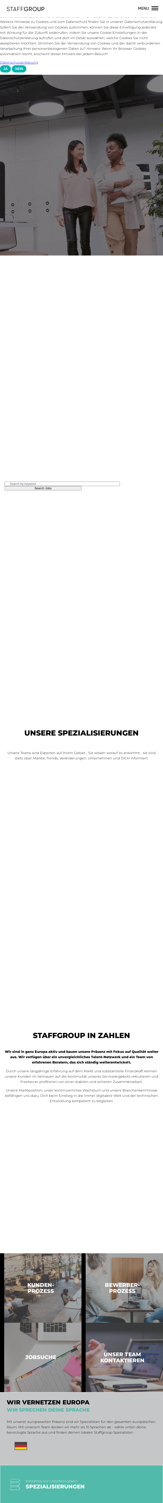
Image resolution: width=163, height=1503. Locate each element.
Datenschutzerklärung (19, 62)
